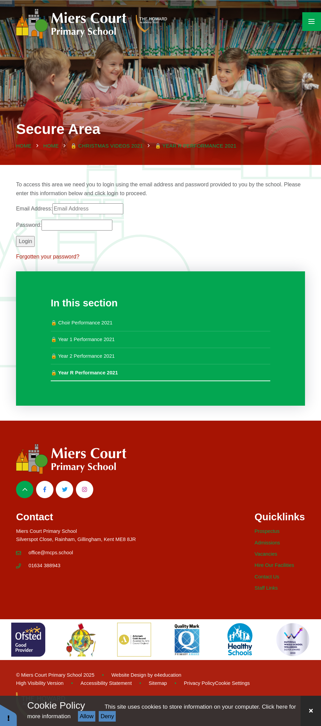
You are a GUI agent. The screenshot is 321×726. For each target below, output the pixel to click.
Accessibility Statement (106, 683)
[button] (8, 715)
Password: (29, 225)
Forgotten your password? (47, 256)
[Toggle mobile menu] (311, 21)
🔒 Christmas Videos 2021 (106, 146)
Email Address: (34, 209)
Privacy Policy (199, 683)
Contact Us (267, 576)
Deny (107, 716)
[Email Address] (87, 208)
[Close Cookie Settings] (311, 711)
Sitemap (158, 683)
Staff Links (266, 588)
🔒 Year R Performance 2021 (196, 146)
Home (23, 146)
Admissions (267, 542)
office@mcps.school (51, 552)
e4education (167, 675)
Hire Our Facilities (274, 565)
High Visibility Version (40, 683)
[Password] (77, 225)
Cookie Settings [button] (232, 683)
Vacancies (266, 554)
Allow (87, 716)
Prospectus (267, 531)
